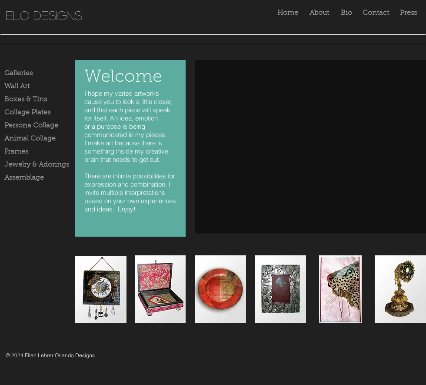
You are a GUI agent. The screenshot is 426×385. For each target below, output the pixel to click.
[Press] (408, 13)
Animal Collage (30, 138)
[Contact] (375, 13)
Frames (16, 151)
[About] (319, 13)
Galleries (18, 73)
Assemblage (24, 177)
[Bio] (346, 13)
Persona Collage (31, 125)
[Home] (287, 13)
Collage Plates (27, 112)
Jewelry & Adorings (36, 164)
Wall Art (17, 86)
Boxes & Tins (25, 99)
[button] (310, 147)
